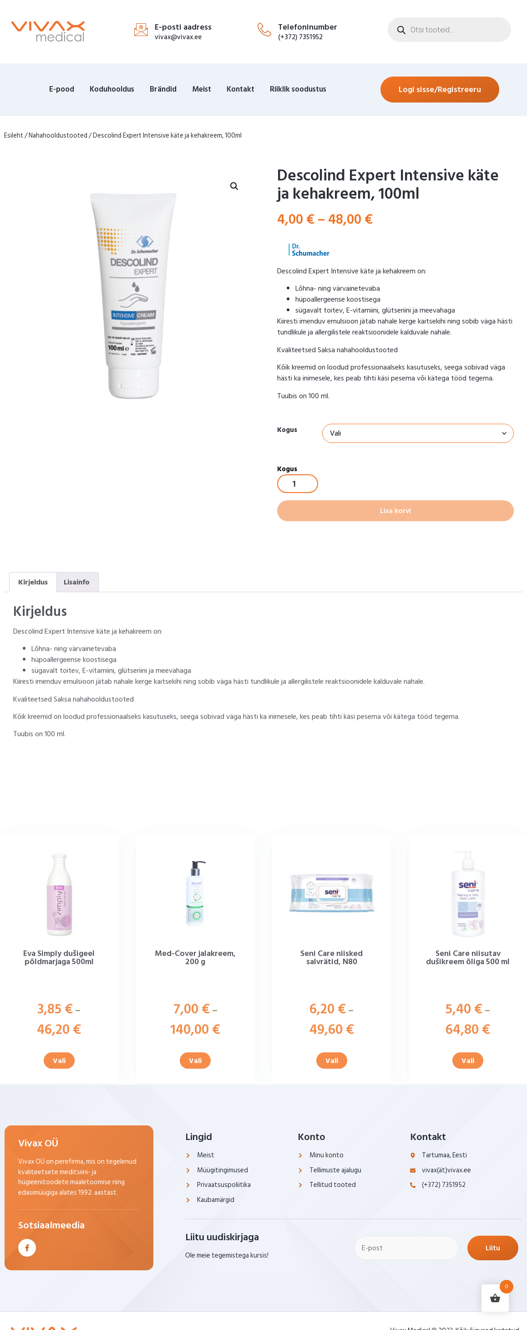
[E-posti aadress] (141, 29)
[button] (234, 264)
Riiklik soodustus (298, 89)
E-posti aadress (183, 27)
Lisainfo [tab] (77, 713)
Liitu (493, 1248)
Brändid (163, 89)
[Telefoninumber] (264, 29)
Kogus (287, 430)
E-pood (61, 89)
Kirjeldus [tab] (33, 713)
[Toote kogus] (297, 483)
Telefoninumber (307, 27)
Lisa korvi (395, 511)
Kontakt (240, 89)
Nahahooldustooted (58, 135)
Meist (201, 89)
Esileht (13, 135)
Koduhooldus (112, 89)
